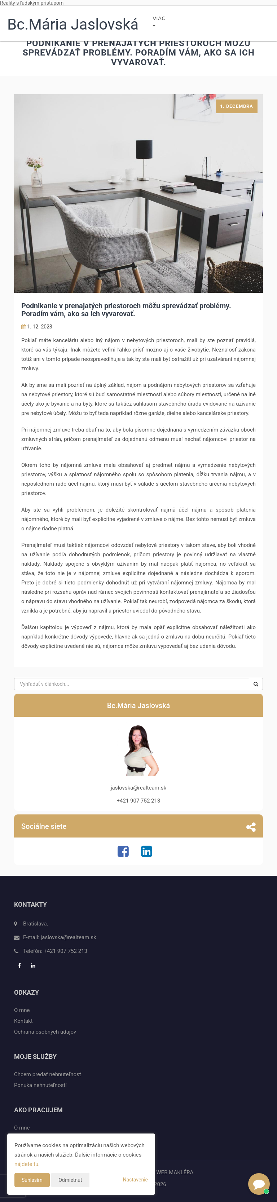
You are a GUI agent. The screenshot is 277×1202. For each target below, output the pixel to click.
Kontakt (23, 1021)
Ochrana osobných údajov (45, 1032)
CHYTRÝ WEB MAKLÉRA (164, 1172)
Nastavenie (135, 1180)
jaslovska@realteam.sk (68, 937)
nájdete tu (26, 1164)
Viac (159, 21)
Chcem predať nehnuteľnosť (47, 1074)
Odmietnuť (70, 1180)
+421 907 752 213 (65, 951)
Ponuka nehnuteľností (40, 1085)
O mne (22, 1010)
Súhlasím (32, 1180)
